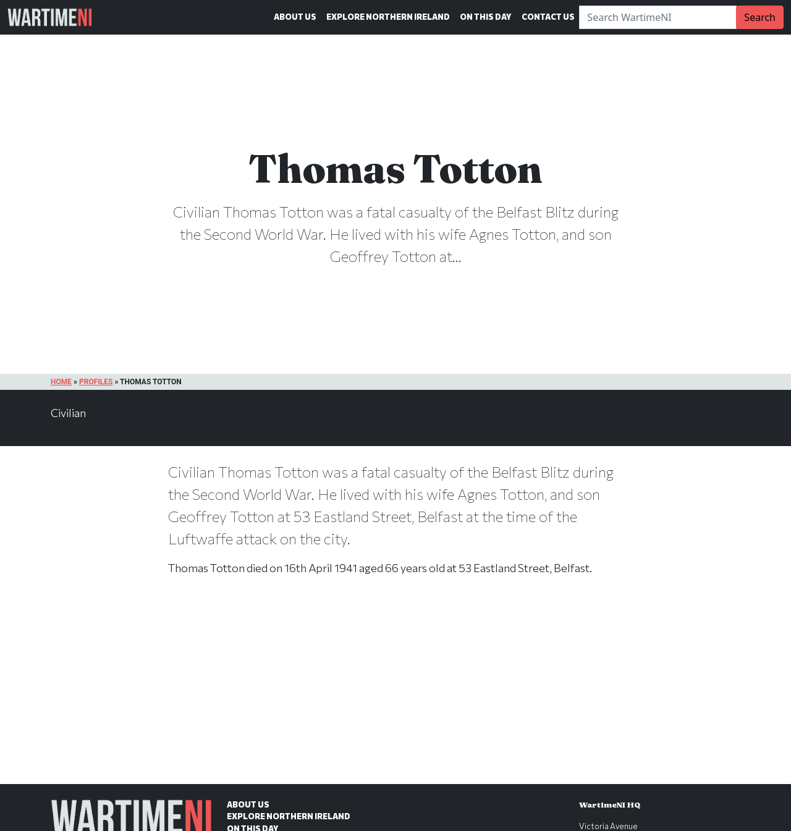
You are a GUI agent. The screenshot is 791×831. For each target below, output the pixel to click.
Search (760, 17)
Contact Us (548, 17)
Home (61, 382)
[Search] (658, 17)
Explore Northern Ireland (388, 17)
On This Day (486, 17)
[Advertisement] (395, 692)
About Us (295, 17)
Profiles (95, 382)
